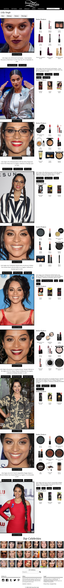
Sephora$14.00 (49, 27)
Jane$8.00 (40, 468)
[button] (54, 9)
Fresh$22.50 (40, 40)
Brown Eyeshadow (17, 480)
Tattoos (14, 8)
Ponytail (56, 74)
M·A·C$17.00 (59, 40)
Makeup (26, 8)
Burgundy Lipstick (28, 376)
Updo (61, 280)
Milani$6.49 (59, 261)
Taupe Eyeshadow (12, 65)
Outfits (6, 8)
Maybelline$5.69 (49, 338)
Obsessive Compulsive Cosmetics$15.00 (42, 53)
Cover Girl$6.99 (40, 157)
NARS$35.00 (59, 27)
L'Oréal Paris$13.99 (59, 399)
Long (56, 280)
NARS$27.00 (49, 40)
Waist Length (46, 77)
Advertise (24, 583)
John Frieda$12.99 (40, 191)
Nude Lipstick (27, 272)
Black (38, 280)
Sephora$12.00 (59, 157)
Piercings (41, 8)
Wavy (38, 284)
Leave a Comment (17, 54)
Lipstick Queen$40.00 (49, 53)
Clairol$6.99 (49, 87)
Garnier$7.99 (49, 293)
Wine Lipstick (22, 65)
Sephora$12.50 (49, 261)
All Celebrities (32, 570)
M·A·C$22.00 (40, 234)
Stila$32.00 (40, 144)
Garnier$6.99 (59, 87)
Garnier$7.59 (49, 191)
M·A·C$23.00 (40, 27)
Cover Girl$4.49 (49, 468)
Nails (33, 8)
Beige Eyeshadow (5, 376)
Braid (43, 488)
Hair (20, 8)
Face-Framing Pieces (47, 280)
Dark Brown (40, 74)
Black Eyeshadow (7, 169)
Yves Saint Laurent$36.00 (59, 53)
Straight (39, 77)
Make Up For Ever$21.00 (59, 364)
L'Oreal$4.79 (49, 364)
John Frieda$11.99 (40, 399)
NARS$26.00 (40, 247)
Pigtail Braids (48, 178)
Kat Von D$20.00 (40, 364)
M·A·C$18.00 (59, 144)
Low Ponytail (48, 74)
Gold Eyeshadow (18, 169)
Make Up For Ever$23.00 (40, 130)
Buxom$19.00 (59, 130)
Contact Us (29, 583)
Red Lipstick (28, 169)
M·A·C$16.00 (49, 144)
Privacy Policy (46, 583)
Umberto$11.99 (40, 87)
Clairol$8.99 (40, 293)
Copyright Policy (53, 583)
